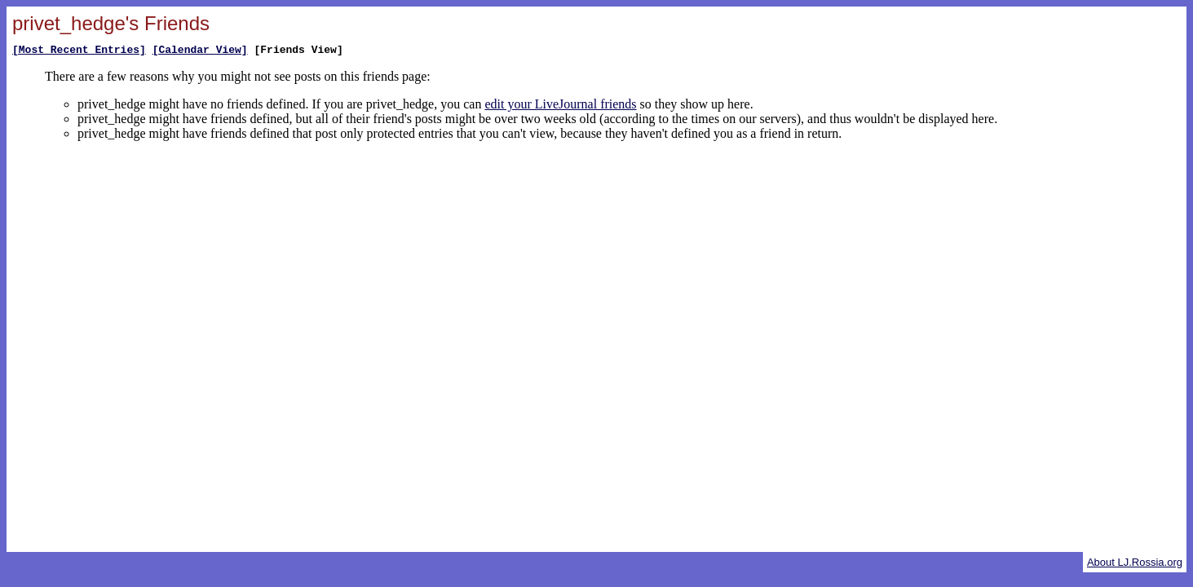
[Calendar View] (200, 51)
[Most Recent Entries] (79, 51)
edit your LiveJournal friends (560, 106)
